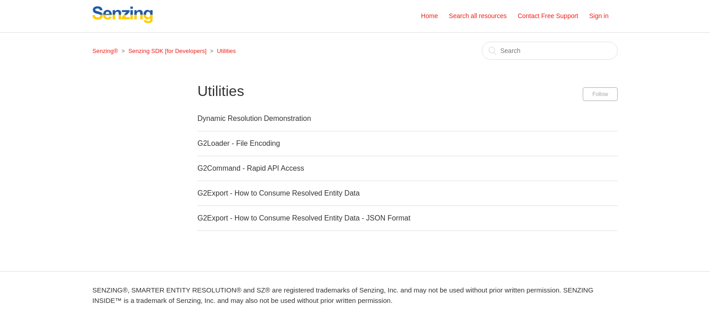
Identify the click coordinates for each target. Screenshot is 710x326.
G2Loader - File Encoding (238, 143)
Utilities (226, 51)
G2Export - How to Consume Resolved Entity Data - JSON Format (303, 218)
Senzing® (105, 51)
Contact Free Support (548, 15)
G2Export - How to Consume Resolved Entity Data (278, 193)
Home (429, 15)
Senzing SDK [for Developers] (167, 51)
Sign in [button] (599, 15)
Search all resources (478, 15)
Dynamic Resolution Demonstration (254, 118)
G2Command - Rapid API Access (250, 168)
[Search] (550, 51)
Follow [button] (600, 94)
